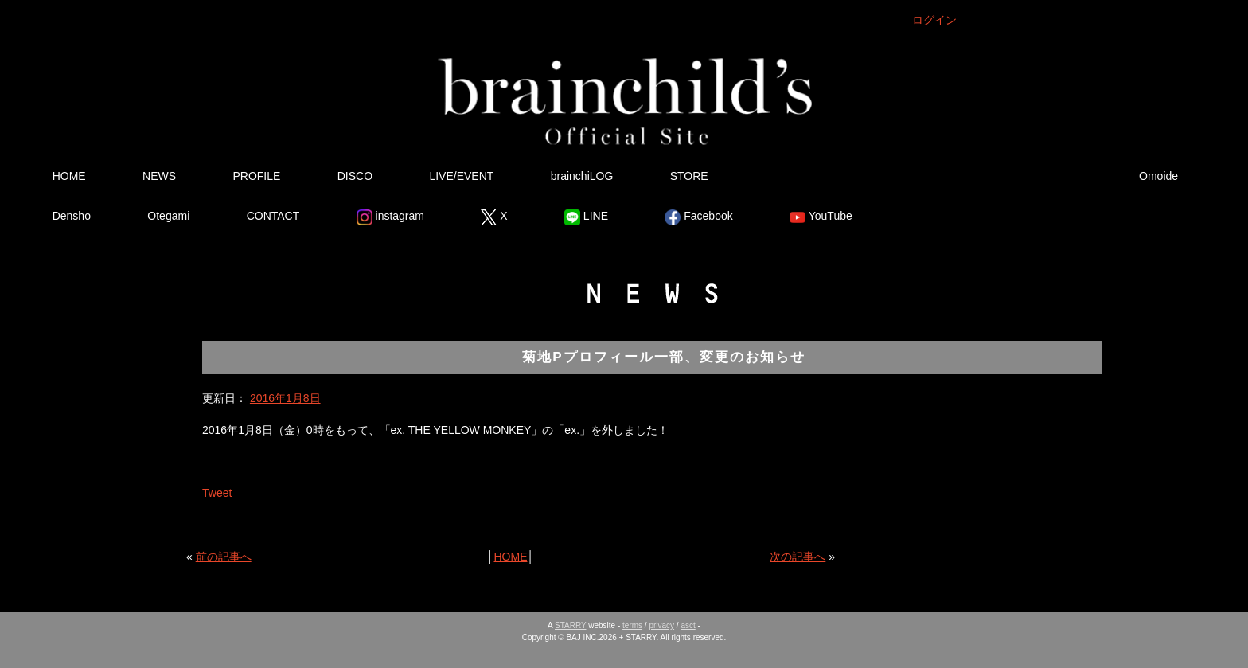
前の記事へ (224, 556)
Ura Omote (819, 176)
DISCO (354, 176)
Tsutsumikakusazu (1006, 176)
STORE (689, 176)
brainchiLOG (582, 176)
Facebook (698, 217)
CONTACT (273, 215)
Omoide (1158, 176)
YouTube (821, 217)
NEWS (159, 176)
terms (632, 625)
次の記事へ (797, 556)
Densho (72, 215)
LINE (586, 217)
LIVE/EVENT (461, 176)
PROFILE (256, 176)
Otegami (168, 215)
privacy (661, 625)
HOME (69, 176)
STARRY (570, 625)
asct (688, 625)
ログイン (934, 20)
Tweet (217, 492)
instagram (390, 217)
